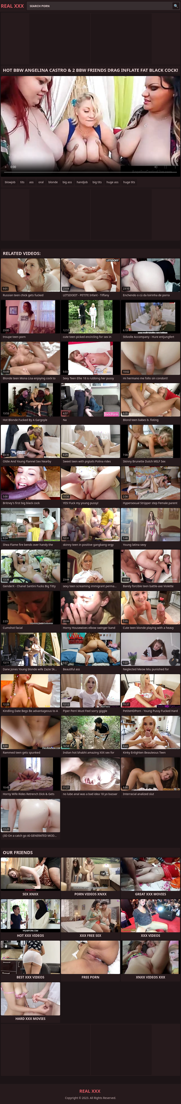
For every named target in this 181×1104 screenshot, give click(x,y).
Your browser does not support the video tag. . (90, 126)
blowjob (10, 182)
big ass (67, 182)
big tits (97, 182)
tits (22, 182)
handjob (82, 182)
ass (31, 182)
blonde (53, 182)
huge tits (129, 182)
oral (41, 182)
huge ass (112, 182)
